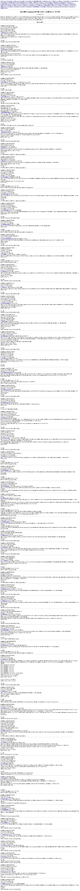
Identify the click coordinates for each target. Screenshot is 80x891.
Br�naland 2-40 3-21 (47, 1)
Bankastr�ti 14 (10, 1)
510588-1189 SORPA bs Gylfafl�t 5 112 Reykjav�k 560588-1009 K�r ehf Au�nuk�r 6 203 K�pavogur (7, 251)
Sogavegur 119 (72, 6)
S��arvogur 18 (4, 6)
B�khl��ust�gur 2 (38, 1)
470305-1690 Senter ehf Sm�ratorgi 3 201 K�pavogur (7, 797)
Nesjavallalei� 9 (57, 4)
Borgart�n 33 (23, 1)
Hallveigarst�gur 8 (49, 2)
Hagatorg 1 (42, 2)
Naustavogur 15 (65, 6)
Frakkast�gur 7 (67, 1)
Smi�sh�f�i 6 (47, 5)
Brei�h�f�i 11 (36, 6)
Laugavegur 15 (32, 4)
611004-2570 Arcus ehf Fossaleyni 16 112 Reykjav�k (7, 657)
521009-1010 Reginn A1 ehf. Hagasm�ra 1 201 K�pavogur (7, 80)
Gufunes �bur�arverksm (22, 2)
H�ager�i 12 (56, 2)
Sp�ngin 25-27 (54, 5)
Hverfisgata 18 (70, 2)
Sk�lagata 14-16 (26, 5)
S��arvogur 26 (4, 8)
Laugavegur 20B (38, 4)
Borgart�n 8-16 (29, 1)
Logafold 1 (44, 4)
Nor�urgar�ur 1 (72, 4)
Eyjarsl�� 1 (43, 6)
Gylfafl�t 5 (30, 2)
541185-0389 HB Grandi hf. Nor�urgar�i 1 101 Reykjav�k (8, 519)
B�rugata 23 (16, 1)
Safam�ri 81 (10, 5)
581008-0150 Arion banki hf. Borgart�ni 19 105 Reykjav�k (7, 706)
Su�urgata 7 (66, 5)
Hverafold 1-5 (23, 6)
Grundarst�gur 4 (4, 2)
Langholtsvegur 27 (24, 4)
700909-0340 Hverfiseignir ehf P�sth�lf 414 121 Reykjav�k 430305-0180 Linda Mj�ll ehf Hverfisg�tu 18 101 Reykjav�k (7, 355)
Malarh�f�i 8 (50, 4)
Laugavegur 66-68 (58, 6)
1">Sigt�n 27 (5, 560)
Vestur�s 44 (10, 6)
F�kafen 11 (55, 1)
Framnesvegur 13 (50, 6)
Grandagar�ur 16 (74, 1)
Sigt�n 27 (15, 5)
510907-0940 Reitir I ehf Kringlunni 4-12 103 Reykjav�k (8, 643)
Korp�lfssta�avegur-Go (6, 4)
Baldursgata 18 (4, 1)
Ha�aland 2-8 (36, 2)
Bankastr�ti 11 (29, 6)
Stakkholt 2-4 (61, 5)
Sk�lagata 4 (40, 5)
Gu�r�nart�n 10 (12, 2)
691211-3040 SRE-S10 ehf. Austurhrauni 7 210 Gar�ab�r (7, 222)
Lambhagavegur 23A (16, 4)
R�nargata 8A (4, 5)
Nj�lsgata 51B (65, 4)
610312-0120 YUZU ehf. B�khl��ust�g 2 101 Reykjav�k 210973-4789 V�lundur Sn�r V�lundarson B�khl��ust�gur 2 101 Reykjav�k (10, 109)
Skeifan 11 (20, 5)
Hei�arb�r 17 (63, 2)
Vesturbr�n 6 (16, 6)
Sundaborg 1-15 (73, 5)
